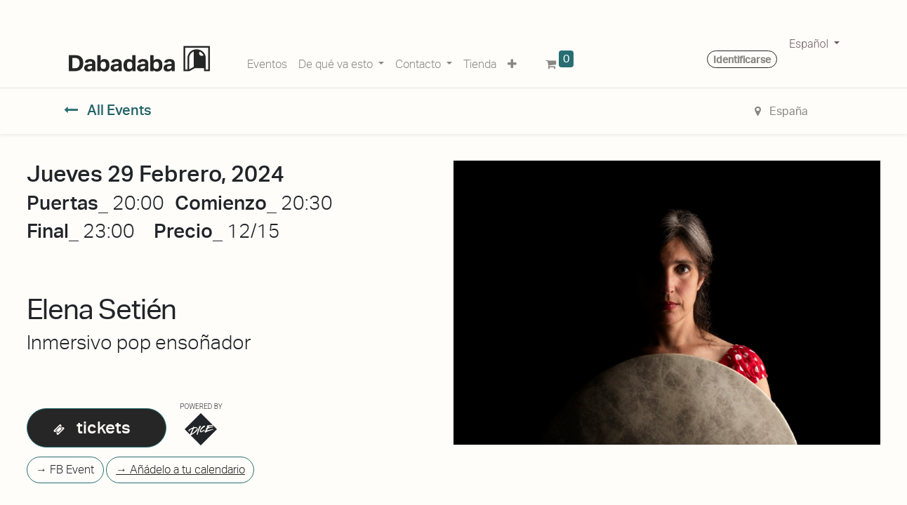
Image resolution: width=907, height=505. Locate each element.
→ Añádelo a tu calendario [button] (180, 469)
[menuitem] (267, 61)
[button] (512, 61)
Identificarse (742, 59)
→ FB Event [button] (65, 469)
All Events (108, 110)
